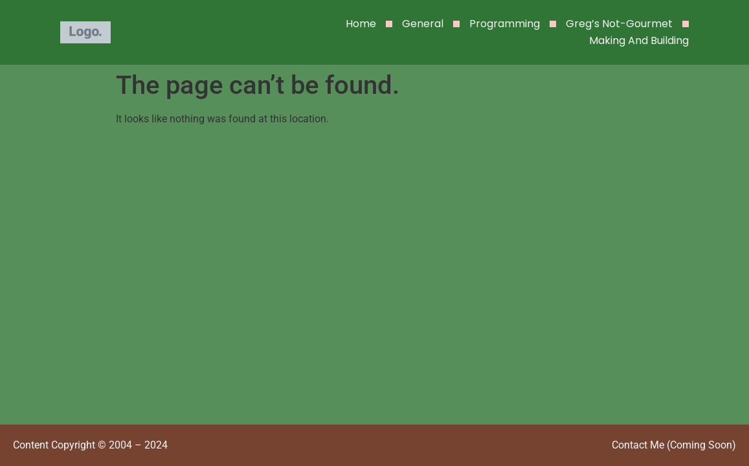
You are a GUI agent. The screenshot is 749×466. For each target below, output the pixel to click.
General (422, 23)
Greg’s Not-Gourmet (619, 23)
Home (361, 23)
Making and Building (639, 40)
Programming (504, 23)
